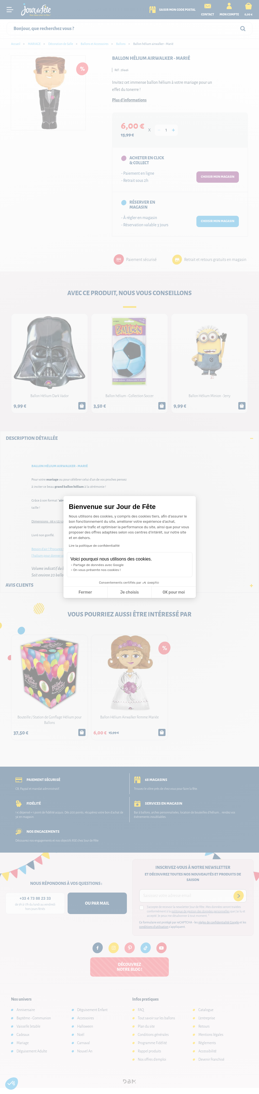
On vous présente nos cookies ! (97, 570)
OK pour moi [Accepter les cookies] (173, 592)
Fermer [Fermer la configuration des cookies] (85, 592)
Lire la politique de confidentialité (94, 546)
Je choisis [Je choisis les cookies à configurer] (129, 592)
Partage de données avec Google (98, 565)
